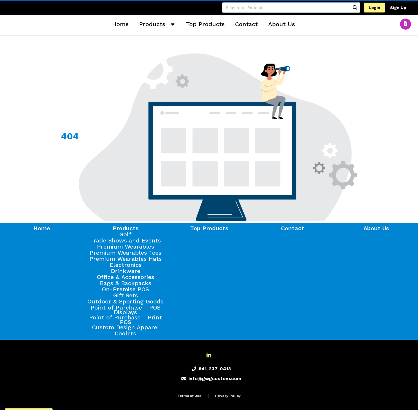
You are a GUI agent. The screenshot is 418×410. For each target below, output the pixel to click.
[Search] (355, 7)
